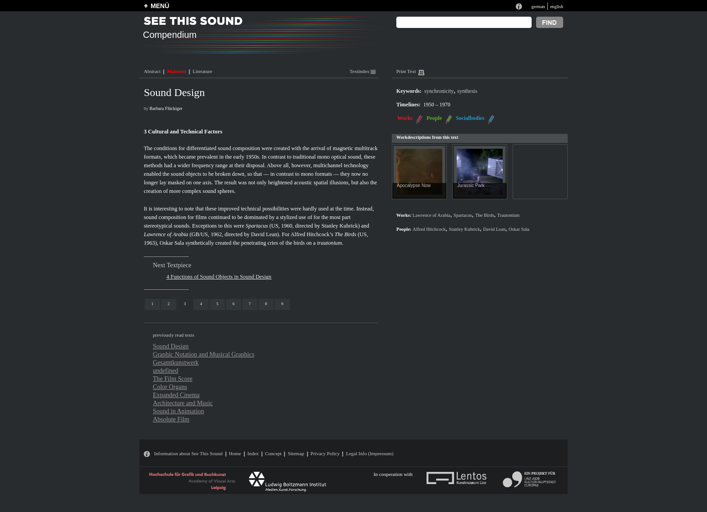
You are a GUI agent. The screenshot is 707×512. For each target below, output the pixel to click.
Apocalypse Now (414, 185)
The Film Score (173, 378)
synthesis (467, 91)
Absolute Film (171, 419)
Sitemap (296, 453)
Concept (273, 453)
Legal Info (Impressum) (369, 453)
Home (235, 453)
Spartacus (257, 226)
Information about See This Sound (188, 453)
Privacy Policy (325, 453)
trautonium (329, 243)
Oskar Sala (172, 243)
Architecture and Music (183, 403)
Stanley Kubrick (339, 226)
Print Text (406, 71)
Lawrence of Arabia (166, 234)
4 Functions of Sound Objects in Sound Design (218, 277)
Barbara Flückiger (166, 108)
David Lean (494, 229)
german (538, 6)
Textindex (362, 71)
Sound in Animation (178, 411)
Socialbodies (470, 118)
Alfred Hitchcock (429, 229)
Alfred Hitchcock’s (312, 234)
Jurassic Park (470, 185)
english (556, 6)
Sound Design (170, 346)
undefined (165, 370)
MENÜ (160, 5)
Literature (202, 71)
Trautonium (508, 215)
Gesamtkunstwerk (176, 362)
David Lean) (265, 234)
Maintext (176, 71)
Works (405, 118)
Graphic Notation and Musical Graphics (203, 354)
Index (253, 453)
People (434, 118)
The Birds (345, 234)
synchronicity (439, 91)
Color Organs (170, 386)
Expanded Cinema (176, 394)
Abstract (152, 71)
